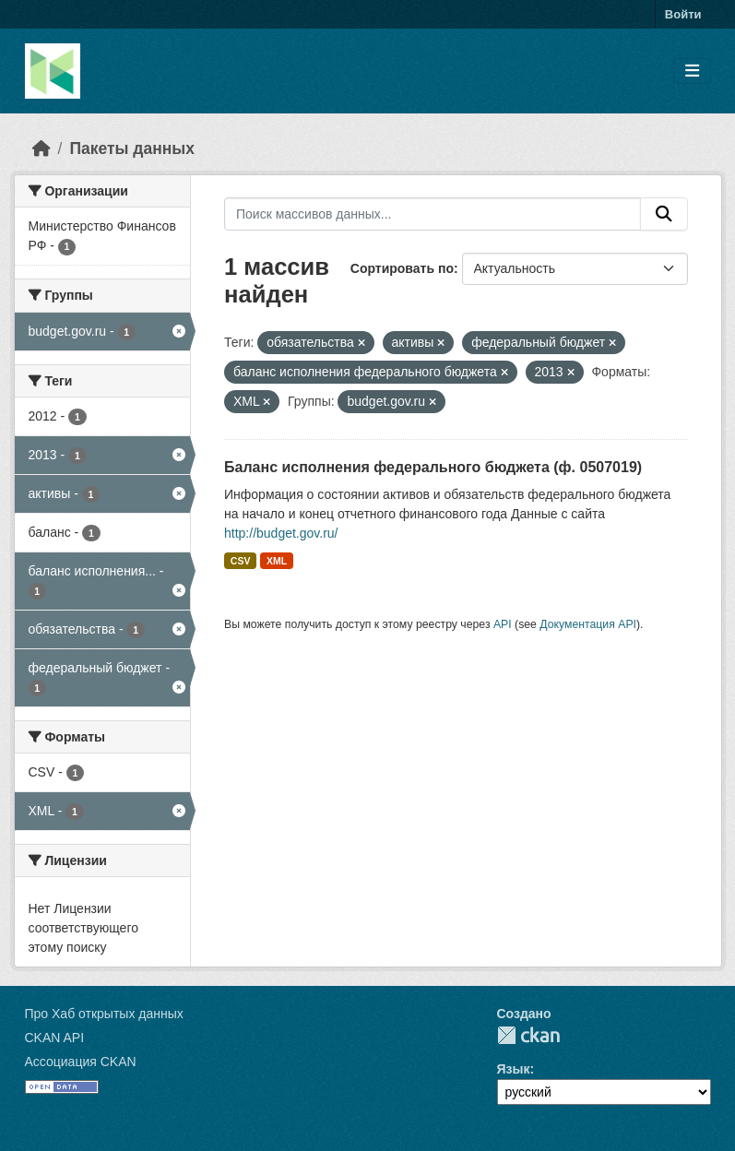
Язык (513, 1069)
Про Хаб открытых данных (104, 1013)
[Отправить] (664, 214)
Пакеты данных (132, 148)
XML (277, 560)
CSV (241, 560)
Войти (683, 14)
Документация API (587, 624)
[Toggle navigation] (692, 71)
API (502, 624)
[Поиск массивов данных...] (432, 214)
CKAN (528, 1035)
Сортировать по (402, 268)
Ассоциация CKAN (80, 1061)
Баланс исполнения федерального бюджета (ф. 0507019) (433, 467)
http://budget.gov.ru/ (281, 533)
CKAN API (55, 1037)
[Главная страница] (41, 148)
